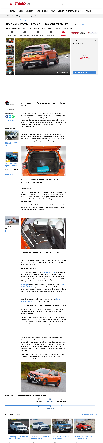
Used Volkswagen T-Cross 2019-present (28, 20)
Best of (62, 11)
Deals (22, 11)
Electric (46, 11)
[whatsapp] (13, 116)
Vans (64, 4)
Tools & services (73, 4)
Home (7, 20)
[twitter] (10, 116)
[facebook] (6, 116)
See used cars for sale (84, 72)
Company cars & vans (75, 11)
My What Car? (85, 4)
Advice (89, 11)
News (54, 11)
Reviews (14, 11)
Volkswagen (14, 20)
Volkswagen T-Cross (48, 272)
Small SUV (80, 24)
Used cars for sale (34, 11)
